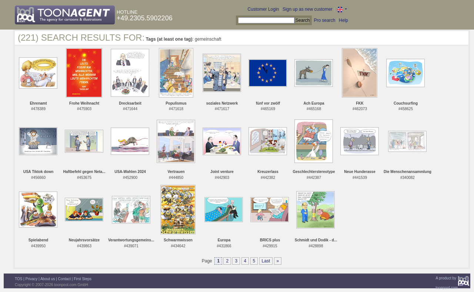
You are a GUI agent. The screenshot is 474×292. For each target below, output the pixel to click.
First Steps (82, 279)
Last (266, 261)
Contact (64, 279)
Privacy (32, 279)
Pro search (324, 20)
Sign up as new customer (308, 9)
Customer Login (263, 9)
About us (47, 279)
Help (343, 20)
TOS (18, 279)
